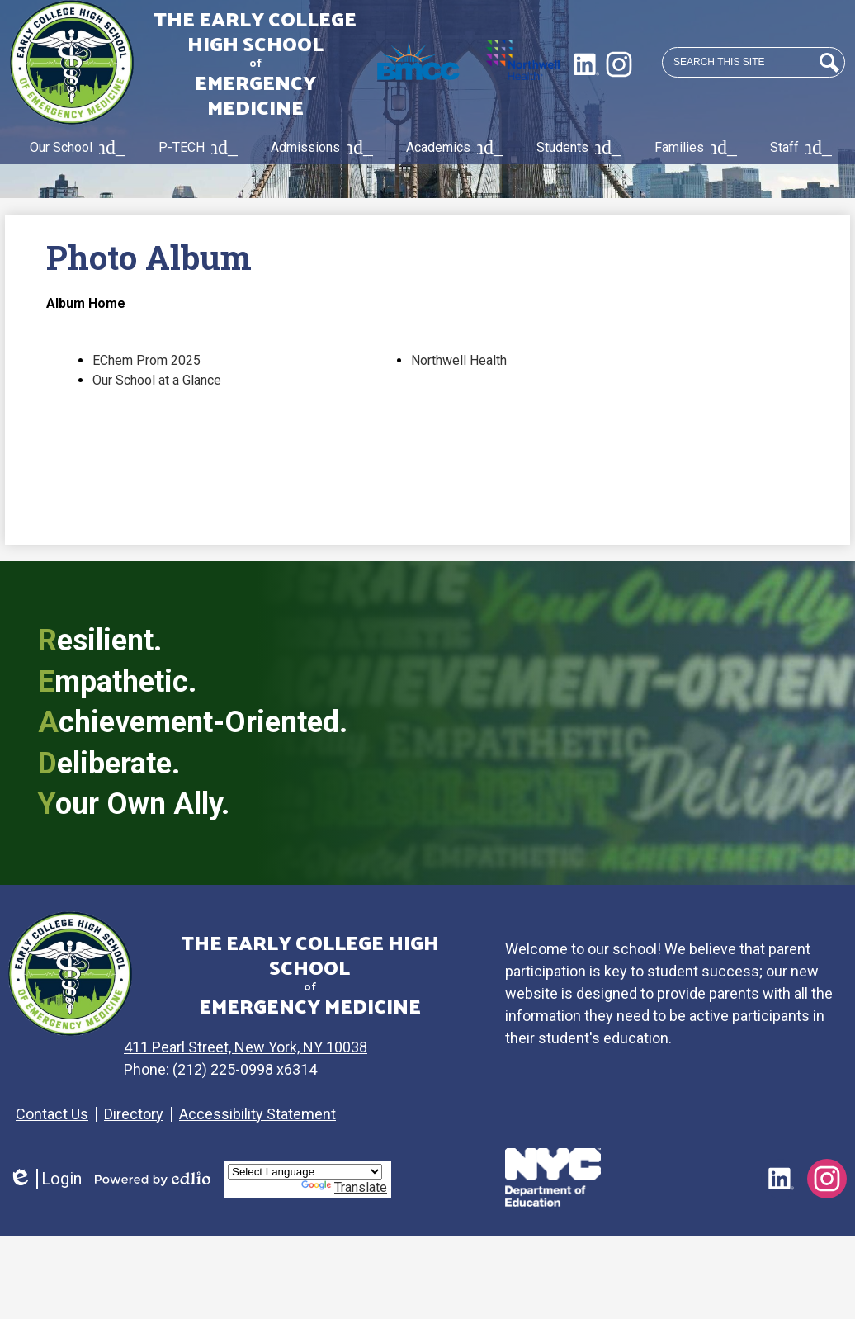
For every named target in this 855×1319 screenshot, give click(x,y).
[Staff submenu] (797, 147)
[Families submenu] (692, 147)
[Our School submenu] (74, 147)
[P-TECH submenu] (195, 147)
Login (45, 1179)
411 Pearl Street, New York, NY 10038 (256, 1047)
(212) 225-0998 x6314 (255, 1069)
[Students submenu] (575, 147)
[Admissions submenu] (318, 147)
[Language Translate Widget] (305, 1172)
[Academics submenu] (451, 147)
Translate (344, 1187)
